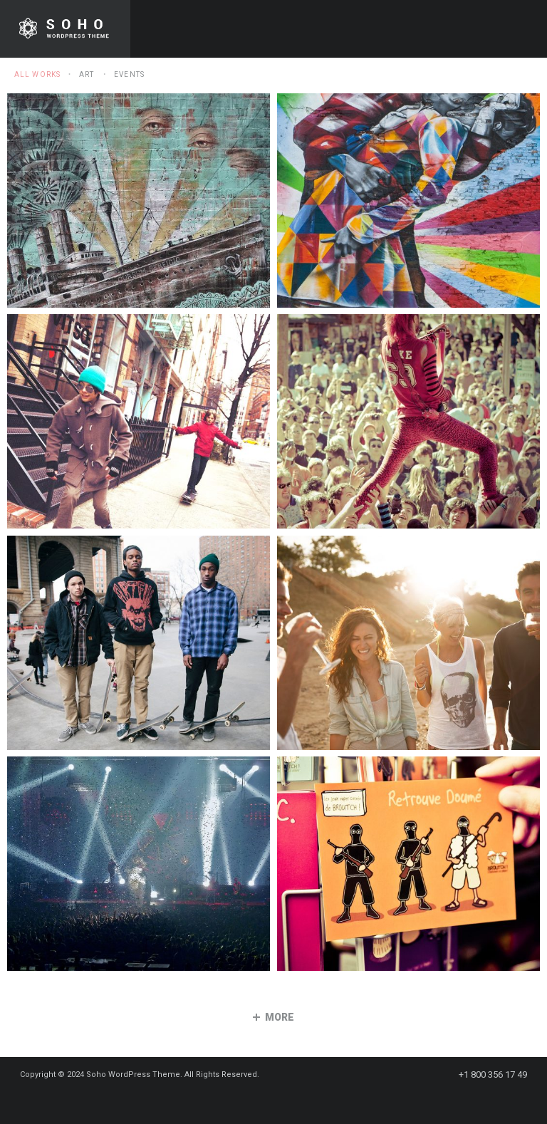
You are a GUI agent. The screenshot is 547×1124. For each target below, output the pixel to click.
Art (86, 74)
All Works (37, 74)
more (273, 1017)
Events (129, 74)
